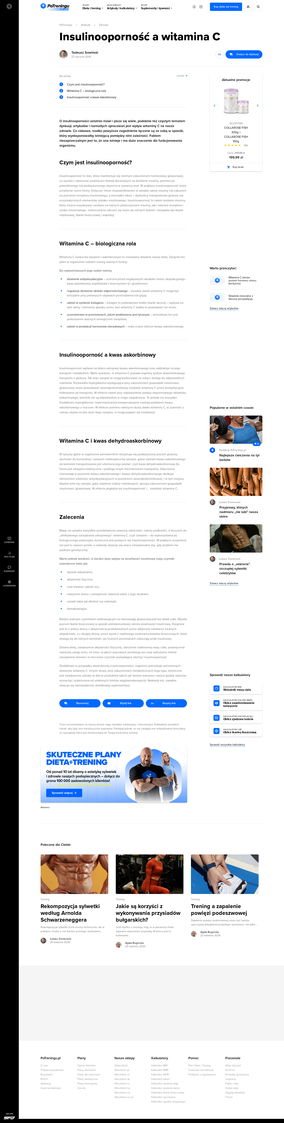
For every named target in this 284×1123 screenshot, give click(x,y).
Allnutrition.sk (122, 1079)
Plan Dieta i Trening (199, 1065)
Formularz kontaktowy (201, 1070)
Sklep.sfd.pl (120, 1065)
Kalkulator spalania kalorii (165, 1088)
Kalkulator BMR (159, 1070)
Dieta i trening (92, 7)
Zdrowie (103, 25)
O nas (44, 1065)
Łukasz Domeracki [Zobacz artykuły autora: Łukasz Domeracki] (60, 938)
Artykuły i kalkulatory (121, 7)
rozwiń (180, 75)
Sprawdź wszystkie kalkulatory (227, 744)
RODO (44, 1079)
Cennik (81, 1088)
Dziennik (9, 542)
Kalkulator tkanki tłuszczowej (167, 1092)
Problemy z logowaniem (202, 1074)
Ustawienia (9, 585)
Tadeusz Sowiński (84, 52)
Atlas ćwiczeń (233, 1065)
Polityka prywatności (52, 1070)
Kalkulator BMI (159, 1065)
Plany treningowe (87, 1083)
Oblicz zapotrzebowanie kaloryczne (241, 703)
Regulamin (47, 1074)
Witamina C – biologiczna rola (86, 91)
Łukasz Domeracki (229, 502)
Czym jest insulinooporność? (86, 84)
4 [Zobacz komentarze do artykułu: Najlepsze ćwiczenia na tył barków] (258, 443)
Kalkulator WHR (160, 1074)
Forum (229, 1097)
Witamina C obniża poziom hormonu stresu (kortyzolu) (242, 280)
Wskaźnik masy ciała (241, 689)
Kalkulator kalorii (160, 1079)
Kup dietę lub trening (226, 6)
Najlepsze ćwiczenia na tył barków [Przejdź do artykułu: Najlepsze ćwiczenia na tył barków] (239, 457)
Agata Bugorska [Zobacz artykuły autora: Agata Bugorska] (134, 943)
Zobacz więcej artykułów (224, 308)
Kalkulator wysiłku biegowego (168, 1101)
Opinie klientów (86, 1065)
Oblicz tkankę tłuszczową (241, 731)
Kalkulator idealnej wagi (164, 1083)
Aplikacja (46, 1083)
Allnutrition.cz (122, 1074)
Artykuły (85, 25)
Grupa (9, 1113)
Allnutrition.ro (122, 1083)
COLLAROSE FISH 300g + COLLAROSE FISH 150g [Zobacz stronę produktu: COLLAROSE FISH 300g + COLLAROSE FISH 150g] (236, 134)
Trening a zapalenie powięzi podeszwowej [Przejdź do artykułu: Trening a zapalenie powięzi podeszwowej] (219, 910)
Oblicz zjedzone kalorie (241, 718)
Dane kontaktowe (51, 1088)
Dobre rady (231, 1088)
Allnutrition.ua (122, 1092)
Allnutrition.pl (121, 1070)
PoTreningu (65, 25)
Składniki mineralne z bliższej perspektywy (241, 298)
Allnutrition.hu (122, 1088)
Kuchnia (230, 1070)
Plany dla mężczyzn (88, 1074)
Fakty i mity (231, 1083)
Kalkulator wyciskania (163, 1097)
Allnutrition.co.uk (123, 1097)
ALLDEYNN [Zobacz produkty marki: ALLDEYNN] (236, 123)
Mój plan (9, 556)
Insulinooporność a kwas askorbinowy (91, 97)
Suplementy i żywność (155, 7)
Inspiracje (230, 1079)
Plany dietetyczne (87, 1079)
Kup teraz (238, 167)
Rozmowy (9, 571)
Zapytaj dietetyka (235, 1092)
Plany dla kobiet (86, 1070)
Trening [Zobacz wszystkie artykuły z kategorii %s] (45, 899)
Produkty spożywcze (237, 1074)
